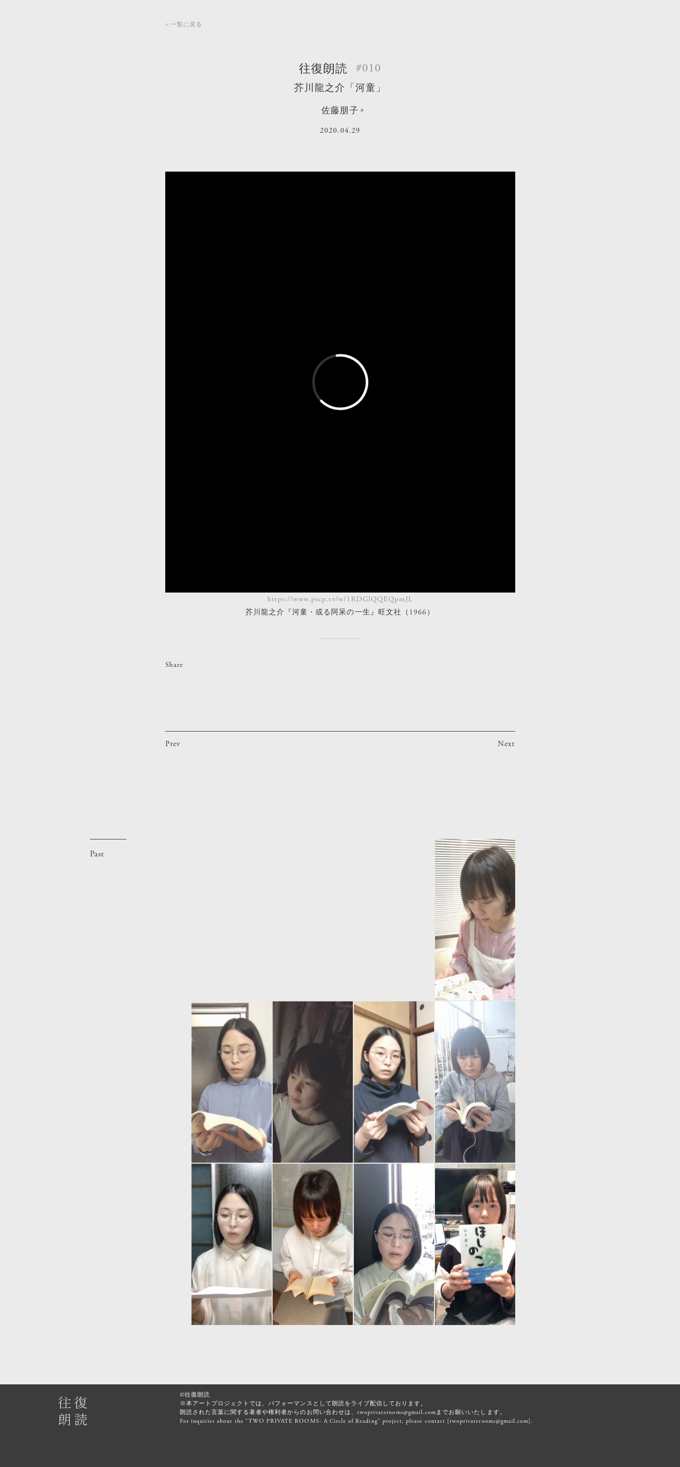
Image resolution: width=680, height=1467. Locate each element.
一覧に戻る (186, 24)
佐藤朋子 (339, 110)
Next (506, 744)
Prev (172, 744)
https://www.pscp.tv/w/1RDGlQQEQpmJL (340, 599)
